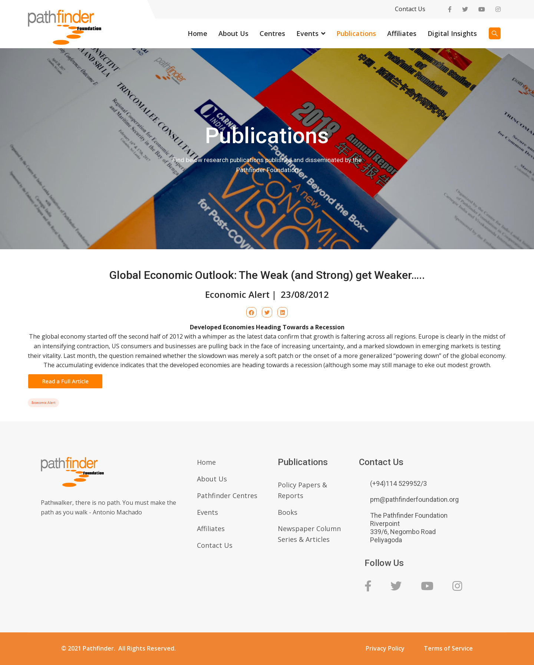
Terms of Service (448, 648)
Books (287, 512)
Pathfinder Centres (227, 495)
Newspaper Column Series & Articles (309, 534)
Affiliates (401, 33)
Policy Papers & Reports (302, 490)
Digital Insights (452, 33)
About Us (233, 33)
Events (307, 33)
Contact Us (410, 9)
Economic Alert (43, 403)
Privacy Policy (385, 648)
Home (197, 33)
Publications (356, 33)
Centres (272, 33)
